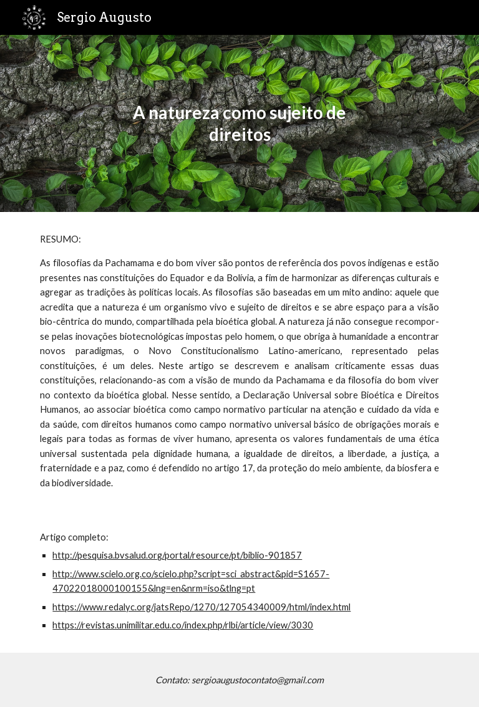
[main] (239, 123)
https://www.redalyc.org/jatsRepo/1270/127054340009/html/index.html (201, 607)
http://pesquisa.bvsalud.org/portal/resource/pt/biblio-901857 (177, 555)
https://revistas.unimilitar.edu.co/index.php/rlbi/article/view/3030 (182, 625)
